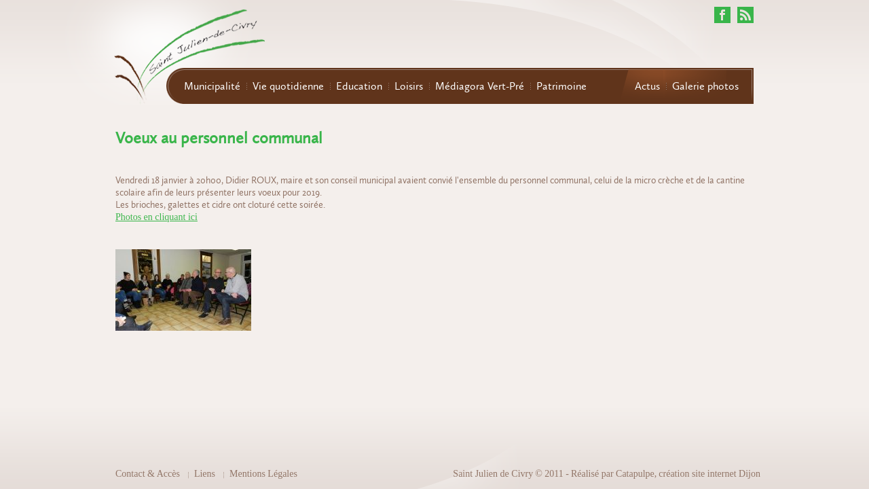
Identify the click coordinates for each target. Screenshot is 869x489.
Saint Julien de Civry (493, 474)
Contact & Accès (147, 474)
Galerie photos (705, 86)
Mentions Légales (263, 474)
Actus (647, 86)
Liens (204, 474)
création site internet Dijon (709, 474)
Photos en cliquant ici (156, 217)
